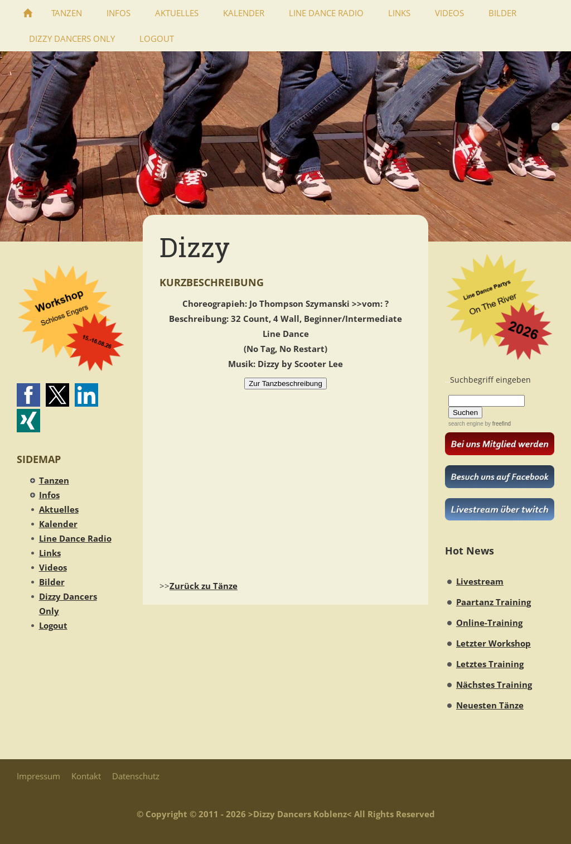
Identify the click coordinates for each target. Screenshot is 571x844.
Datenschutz (135, 776)
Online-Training (489, 622)
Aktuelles (59, 509)
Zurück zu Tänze (204, 585)
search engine (465, 424)
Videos (53, 567)
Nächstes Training (494, 684)
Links (50, 552)
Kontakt (86, 776)
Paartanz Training (493, 601)
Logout (53, 625)
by (497, 424)
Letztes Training (490, 663)
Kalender (58, 523)
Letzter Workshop (493, 643)
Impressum (38, 776)
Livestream (480, 581)
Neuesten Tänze (490, 705)
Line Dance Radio (75, 538)
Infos (49, 494)
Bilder (52, 581)
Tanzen (54, 480)
